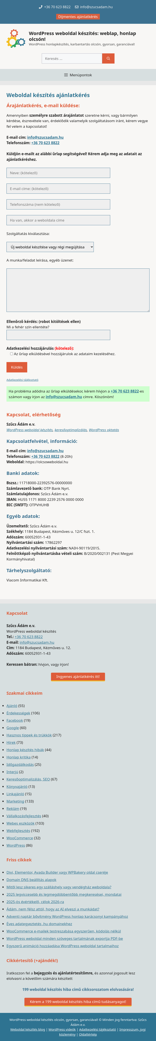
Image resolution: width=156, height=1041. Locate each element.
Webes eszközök (20, 823)
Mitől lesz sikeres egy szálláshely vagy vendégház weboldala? (58, 887)
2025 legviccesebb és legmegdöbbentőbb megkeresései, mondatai (63, 894)
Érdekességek (18, 712)
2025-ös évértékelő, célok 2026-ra (35, 901)
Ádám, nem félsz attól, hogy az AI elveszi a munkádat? (52, 909)
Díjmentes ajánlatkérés (78, 16)
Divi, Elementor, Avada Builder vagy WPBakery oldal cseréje (57, 872)
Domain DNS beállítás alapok (31, 879)
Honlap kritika (18, 757)
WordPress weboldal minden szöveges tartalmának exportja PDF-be (64, 938)
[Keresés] (108, 58)
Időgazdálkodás (20, 764)
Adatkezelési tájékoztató (22, 380)
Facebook (14, 720)
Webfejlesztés (18, 830)
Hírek (11, 742)
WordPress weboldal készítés (29, 429)
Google (12, 727)
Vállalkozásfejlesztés (23, 815)
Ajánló (11, 705)
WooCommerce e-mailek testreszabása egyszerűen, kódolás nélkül (63, 931)
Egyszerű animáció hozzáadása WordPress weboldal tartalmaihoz (62, 945)
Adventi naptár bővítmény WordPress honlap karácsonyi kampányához (67, 916)
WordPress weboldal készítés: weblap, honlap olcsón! (82, 36)
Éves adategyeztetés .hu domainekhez (39, 923)
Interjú (12, 771)
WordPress (15, 845)
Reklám (12, 808)
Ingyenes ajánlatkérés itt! (78, 676)
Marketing (15, 801)
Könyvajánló (16, 786)
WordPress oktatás (104, 429)
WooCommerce (19, 837)
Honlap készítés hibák (25, 749)
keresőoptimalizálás (71, 429)
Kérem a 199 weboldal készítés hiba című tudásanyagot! (78, 1001)
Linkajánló (15, 793)
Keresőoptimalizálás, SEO (28, 779)
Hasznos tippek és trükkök (29, 735)
